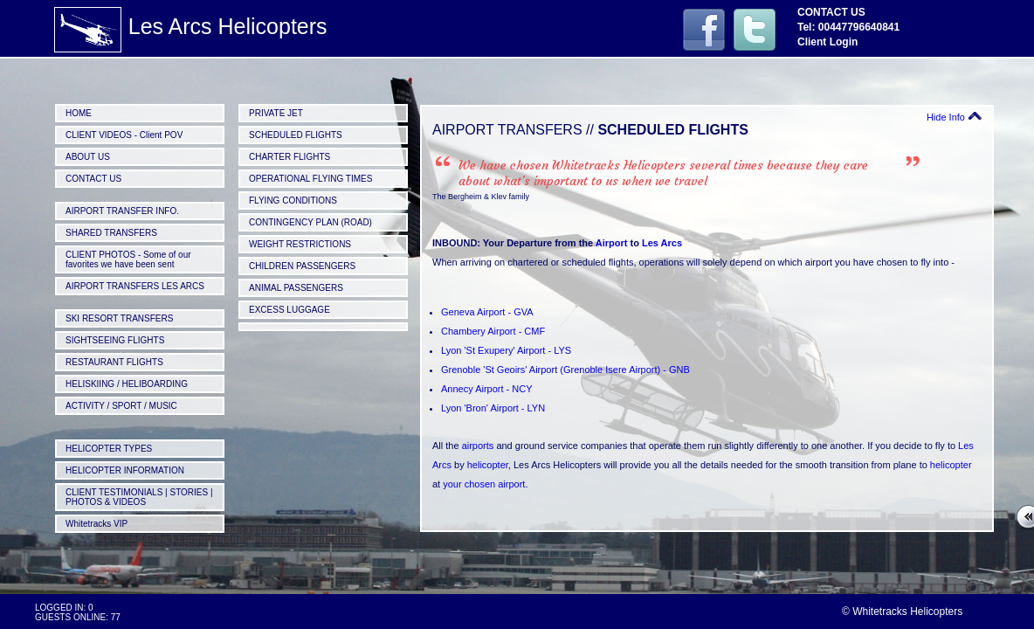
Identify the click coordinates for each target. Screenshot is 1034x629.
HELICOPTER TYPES (108, 448)
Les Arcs (662, 243)
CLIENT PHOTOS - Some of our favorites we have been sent (128, 259)
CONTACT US (93, 178)
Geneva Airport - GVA (487, 312)
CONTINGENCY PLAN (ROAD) (310, 222)
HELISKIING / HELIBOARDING (126, 384)
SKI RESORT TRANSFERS (119, 318)
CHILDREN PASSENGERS (302, 266)
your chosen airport (484, 484)
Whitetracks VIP (96, 524)
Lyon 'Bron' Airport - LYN (493, 408)
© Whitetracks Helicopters (902, 611)
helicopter (487, 465)
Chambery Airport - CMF (493, 331)
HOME (78, 113)
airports (478, 445)
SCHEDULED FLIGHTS (295, 135)
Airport (612, 243)
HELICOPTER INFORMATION (124, 470)
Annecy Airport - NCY (487, 389)
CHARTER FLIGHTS (289, 157)
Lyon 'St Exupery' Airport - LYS (506, 350)
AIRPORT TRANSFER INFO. (122, 211)
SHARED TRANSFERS (111, 233)
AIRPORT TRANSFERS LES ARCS (134, 286)
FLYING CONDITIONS (293, 200)
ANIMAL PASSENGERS (296, 288)
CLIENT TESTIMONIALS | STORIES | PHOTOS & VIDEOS (139, 497)
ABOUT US (87, 157)
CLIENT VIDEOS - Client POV (124, 135)
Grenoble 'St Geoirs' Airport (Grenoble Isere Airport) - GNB (565, 369)
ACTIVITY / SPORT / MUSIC (121, 406)
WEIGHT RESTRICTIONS (300, 244)
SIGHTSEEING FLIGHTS (114, 340)
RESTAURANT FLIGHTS (114, 362)
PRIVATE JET (276, 113)
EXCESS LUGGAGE (289, 309)
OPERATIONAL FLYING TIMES (310, 178)
